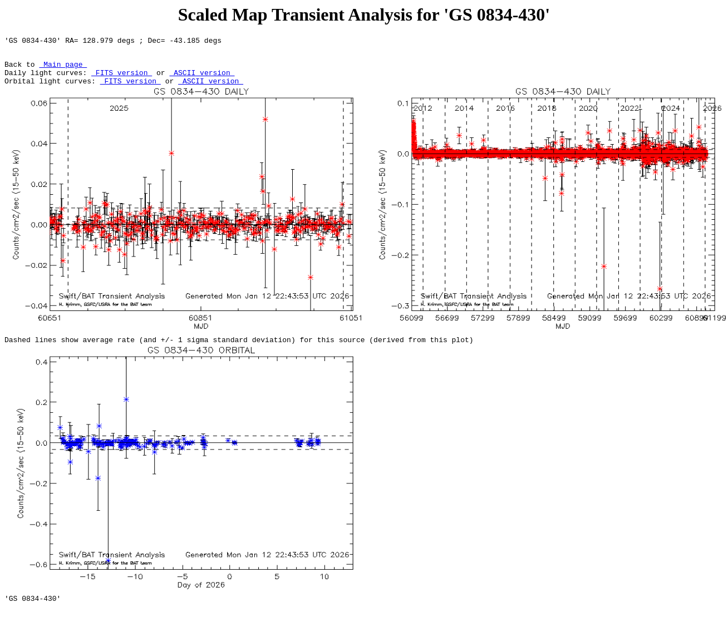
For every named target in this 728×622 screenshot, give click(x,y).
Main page (63, 69)
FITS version (121, 79)
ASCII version (201, 79)
